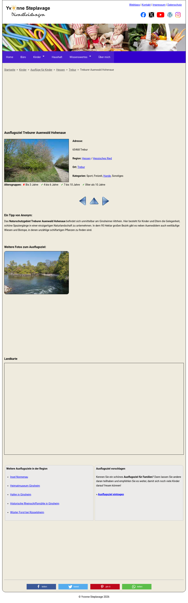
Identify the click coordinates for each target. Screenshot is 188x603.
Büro (23, 56)
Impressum (159, 4)
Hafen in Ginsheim (20, 494)
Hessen (86, 158)
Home (9, 56)
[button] (41, 586)
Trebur (81, 167)
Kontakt (146, 4)
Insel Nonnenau (19, 476)
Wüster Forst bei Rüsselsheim (27, 512)
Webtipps (134, 4)
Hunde (107, 175)
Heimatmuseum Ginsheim (25, 485)
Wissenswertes (78, 56)
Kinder (37, 56)
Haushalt (57, 56)
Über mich (104, 56)
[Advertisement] (94, 101)
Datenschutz (174, 4)
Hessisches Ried (102, 158)
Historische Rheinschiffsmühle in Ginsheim (34, 503)
